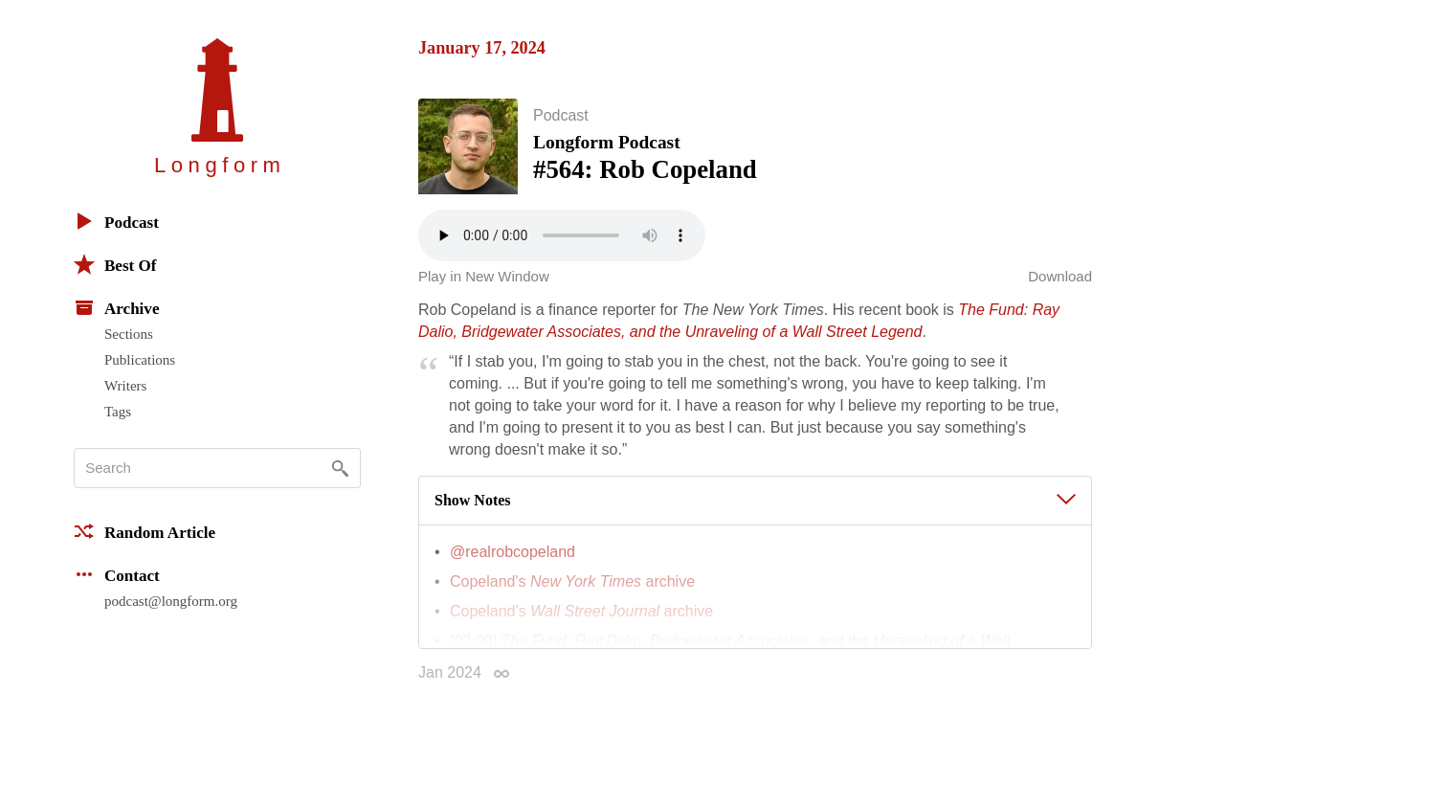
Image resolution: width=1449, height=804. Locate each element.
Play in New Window (483, 280)
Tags (117, 411)
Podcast (116, 221)
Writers (125, 385)
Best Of (115, 264)
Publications (139, 360)
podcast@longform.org (170, 601)
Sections (128, 334)
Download (1060, 280)
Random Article (144, 531)
